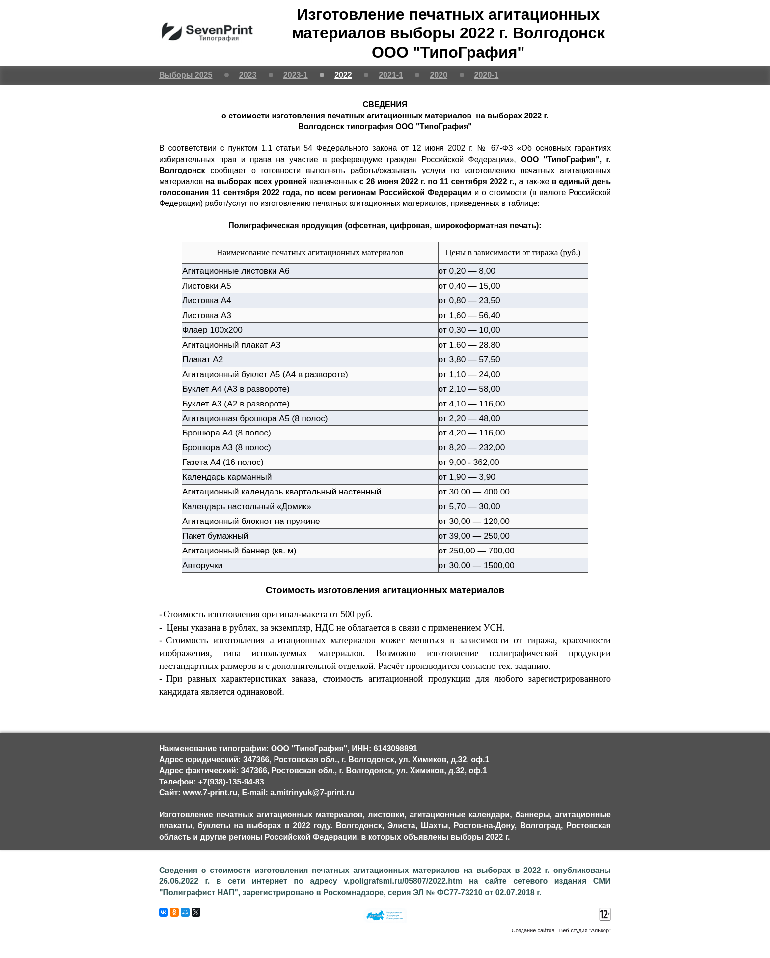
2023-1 (295, 75)
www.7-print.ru (210, 792)
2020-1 (486, 75)
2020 (438, 75)
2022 (343, 75)
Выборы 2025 (185, 75)
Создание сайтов (533, 930)
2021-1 (391, 75)
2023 (248, 75)
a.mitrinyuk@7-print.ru (312, 792)
